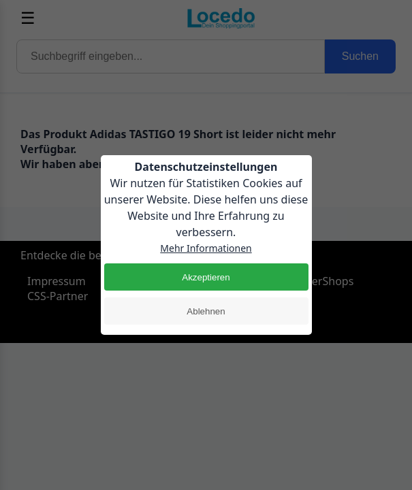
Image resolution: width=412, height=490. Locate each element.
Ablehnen (206, 311)
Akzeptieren (205, 277)
